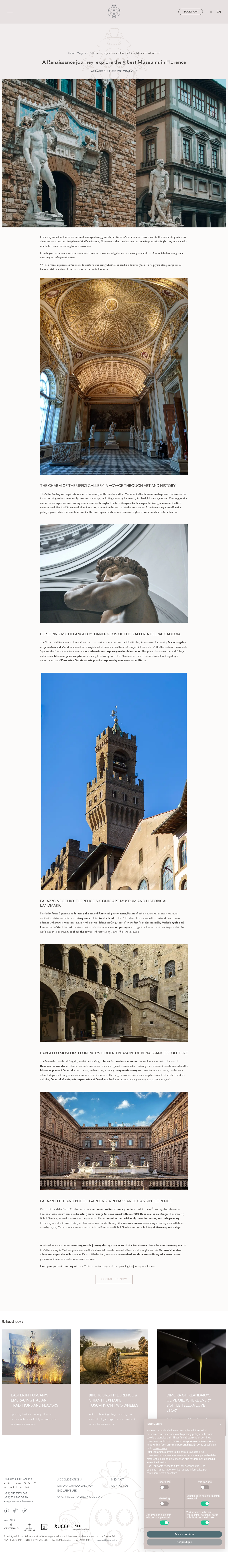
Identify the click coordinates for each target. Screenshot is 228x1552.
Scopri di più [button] (184, 1542)
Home (71, 53)
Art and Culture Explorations (114, 71)
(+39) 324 (16, 1497)
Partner (9, 1520)
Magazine (82, 53)
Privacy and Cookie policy (106, 1540)
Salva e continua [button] (184, 1534)
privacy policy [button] (191, 1434)
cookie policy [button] (160, 1448)
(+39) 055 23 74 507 (15, 1493)
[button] (220, 1424)
